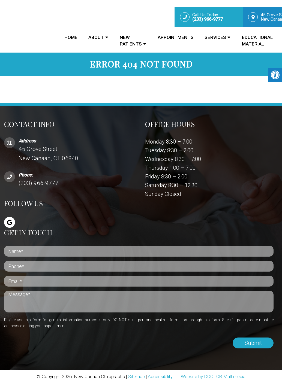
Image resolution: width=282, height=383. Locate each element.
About (96, 37)
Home (70, 37)
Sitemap (136, 376)
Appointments (176, 37)
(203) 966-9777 (38, 183)
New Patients (131, 41)
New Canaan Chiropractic (27, 25)
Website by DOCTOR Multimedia (213, 376)
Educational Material (257, 41)
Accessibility (160, 376)
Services (215, 37)
